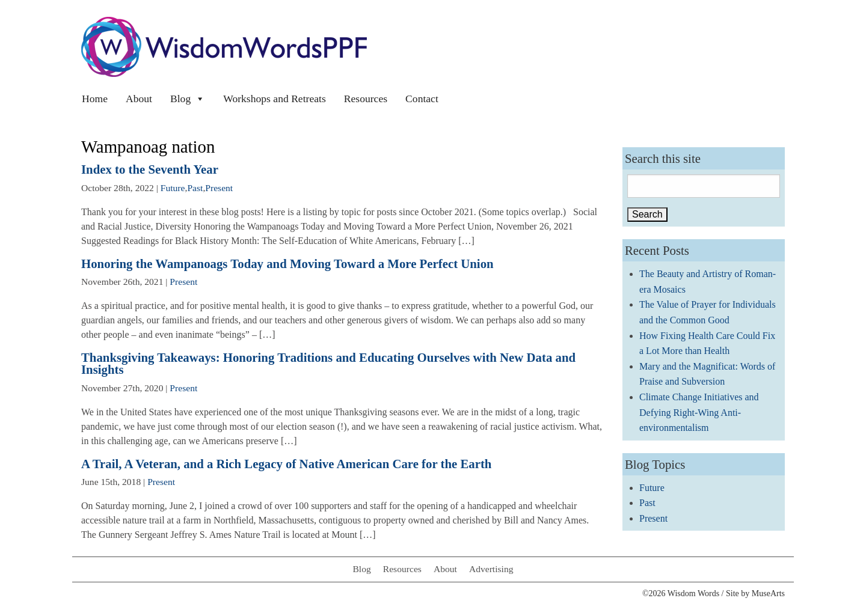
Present (219, 188)
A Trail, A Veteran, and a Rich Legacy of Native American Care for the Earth (286, 464)
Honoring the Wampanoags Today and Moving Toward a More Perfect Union (287, 263)
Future (173, 188)
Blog (187, 99)
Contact (421, 99)
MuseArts (768, 593)
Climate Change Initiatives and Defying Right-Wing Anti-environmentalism (699, 412)
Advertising (491, 569)
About (139, 99)
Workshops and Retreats (274, 99)
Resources (365, 99)
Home (95, 99)
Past (195, 188)
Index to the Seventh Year (149, 169)
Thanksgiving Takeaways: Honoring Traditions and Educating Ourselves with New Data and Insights (328, 363)
